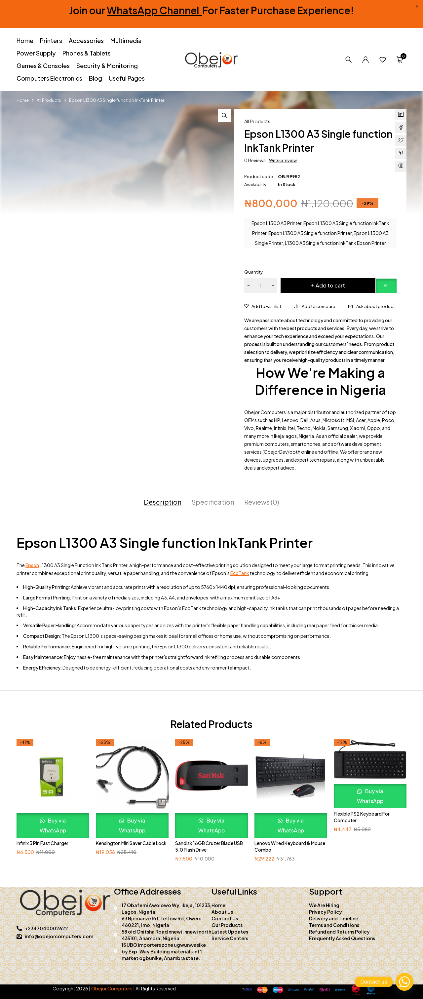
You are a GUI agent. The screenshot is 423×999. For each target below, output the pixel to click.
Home (23, 100)
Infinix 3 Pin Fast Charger (42, 843)
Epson (32, 565)
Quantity (253, 272)
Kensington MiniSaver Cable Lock (131, 843)
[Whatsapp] (404, 982)
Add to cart (330, 285)
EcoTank (239, 573)
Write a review (283, 160)
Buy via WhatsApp (53, 825)
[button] (224, 115)
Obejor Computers (112, 988)
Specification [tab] (212, 502)
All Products (49, 100)
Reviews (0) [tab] (261, 502)
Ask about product (375, 306)
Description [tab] (162, 502)
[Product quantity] (260, 285)
